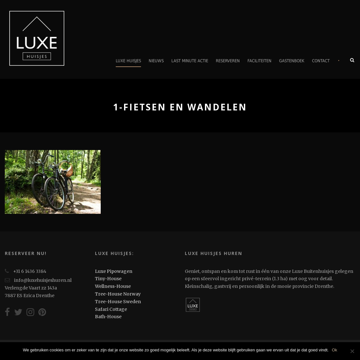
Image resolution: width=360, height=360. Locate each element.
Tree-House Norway (118, 294)
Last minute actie (189, 60)
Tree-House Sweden (118, 301)
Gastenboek (291, 60)
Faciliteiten (259, 60)
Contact (321, 60)
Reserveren (228, 60)
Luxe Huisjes (128, 60)
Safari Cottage (111, 309)
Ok (334, 350)
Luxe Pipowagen (113, 271)
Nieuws (156, 60)
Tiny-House (108, 278)
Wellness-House (113, 286)
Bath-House (108, 316)
